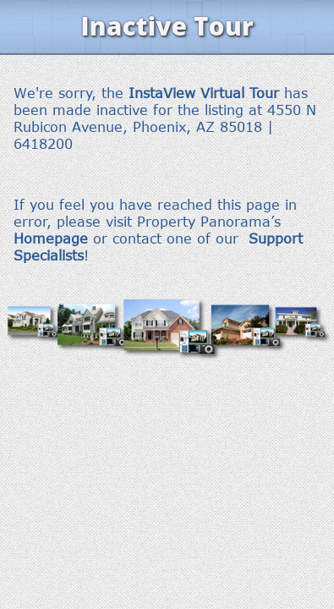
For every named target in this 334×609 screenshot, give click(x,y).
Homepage (51, 238)
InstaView (162, 93)
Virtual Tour (239, 93)
